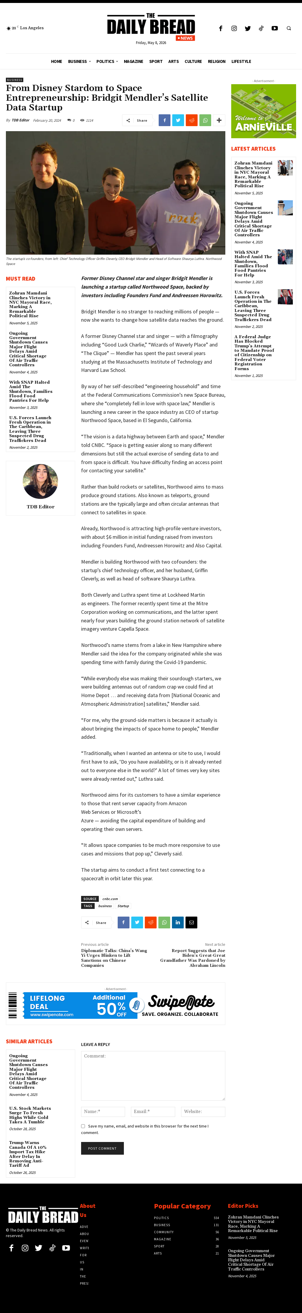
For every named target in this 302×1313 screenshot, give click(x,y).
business (104, 906)
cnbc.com (110, 899)
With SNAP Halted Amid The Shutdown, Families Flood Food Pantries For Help (30, 392)
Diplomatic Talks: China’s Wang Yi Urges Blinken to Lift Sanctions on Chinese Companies (114, 958)
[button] (288, 28)
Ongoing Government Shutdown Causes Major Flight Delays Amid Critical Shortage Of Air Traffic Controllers (28, 349)
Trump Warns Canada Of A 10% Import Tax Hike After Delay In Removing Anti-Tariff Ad (28, 1154)
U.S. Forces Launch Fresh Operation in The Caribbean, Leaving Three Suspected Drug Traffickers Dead (30, 429)
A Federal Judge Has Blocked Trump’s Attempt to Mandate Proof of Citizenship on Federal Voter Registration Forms (254, 353)
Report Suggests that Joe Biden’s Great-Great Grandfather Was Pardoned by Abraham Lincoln (192, 958)
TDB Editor (20, 120)
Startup (123, 906)
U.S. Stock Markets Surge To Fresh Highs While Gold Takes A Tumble (30, 1115)
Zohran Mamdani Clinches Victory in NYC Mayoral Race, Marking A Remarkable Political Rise (30, 305)
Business (14, 80)
